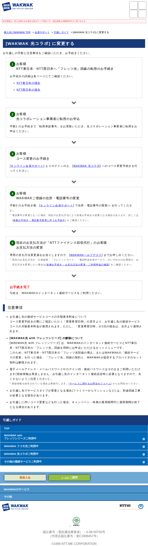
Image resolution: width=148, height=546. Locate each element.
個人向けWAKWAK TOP (17, 32)
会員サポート (42, 32)
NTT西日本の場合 (28, 89)
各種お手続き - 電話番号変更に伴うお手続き (39, 220)
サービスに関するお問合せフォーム (90, 383)
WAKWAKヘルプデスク (86, 255)
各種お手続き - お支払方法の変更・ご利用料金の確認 (78, 264)
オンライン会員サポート (27, 165)
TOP (6, 428)
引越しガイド (61, 32)
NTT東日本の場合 (28, 82)
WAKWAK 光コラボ (86, 165)
